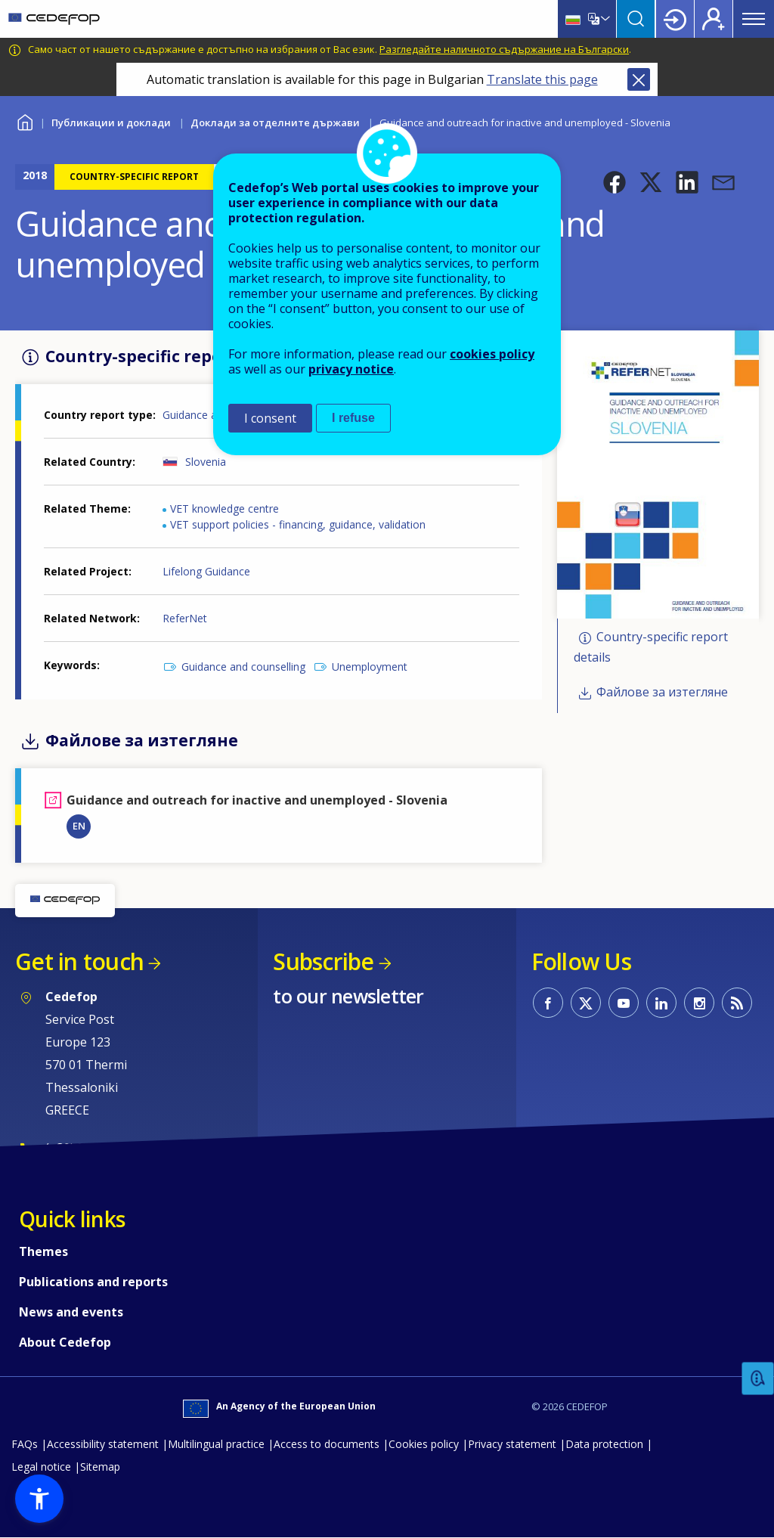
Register (713, 19)
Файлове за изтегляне (662, 692)
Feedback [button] (758, 1379)
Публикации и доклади (111, 122)
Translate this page (542, 79)
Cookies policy (424, 1444)
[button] (614, 182)
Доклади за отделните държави (275, 122)
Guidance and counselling (243, 666)
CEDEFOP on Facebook (548, 1003)
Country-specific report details (651, 647)
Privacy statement (512, 1444)
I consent (270, 418)
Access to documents (326, 1444)
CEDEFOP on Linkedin (661, 1003)
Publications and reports (93, 1281)
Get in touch (79, 961)
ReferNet (185, 618)
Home (24, 120)
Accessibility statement (103, 1444)
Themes (43, 1251)
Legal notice (41, 1466)
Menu (753, 19)
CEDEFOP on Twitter (586, 1003)
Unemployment (369, 666)
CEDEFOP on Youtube (623, 1003)
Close (638, 79)
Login (675, 19)
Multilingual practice (216, 1444)
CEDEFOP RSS (737, 1003)
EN (79, 826)
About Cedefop (65, 1342)
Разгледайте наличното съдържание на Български (504, 49)
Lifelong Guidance (206, 571)
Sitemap (100, 1466)
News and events (71, 1312)
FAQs (24, 1444)
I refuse (353, 417)
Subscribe (323, 961)
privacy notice (351, 369)
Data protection (604, 1444)
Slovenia (205, 461)
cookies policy (492, 354)
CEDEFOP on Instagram (699, 1003)
